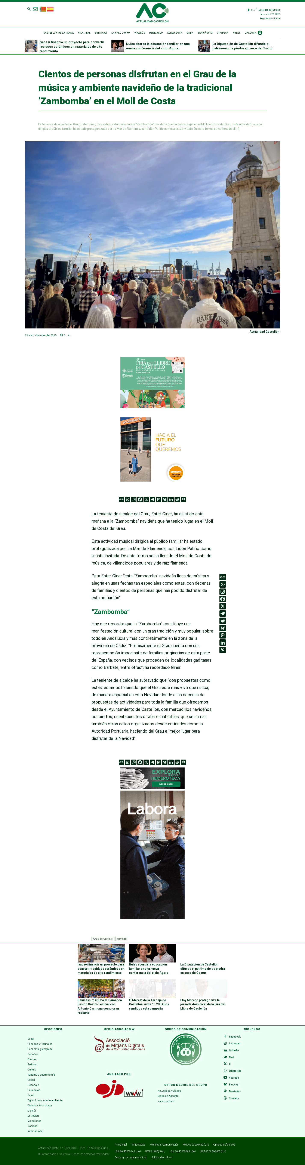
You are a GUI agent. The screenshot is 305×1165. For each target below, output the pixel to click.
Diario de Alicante (168, 1096)
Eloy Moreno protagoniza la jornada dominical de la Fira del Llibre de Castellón (202, 1004)
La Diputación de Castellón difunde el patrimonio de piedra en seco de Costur (202, 968)
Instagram (235, 1043)
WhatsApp (235, 1070)
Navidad (122, 938)
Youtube (234, 1077)
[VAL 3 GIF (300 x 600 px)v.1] (152, 855)
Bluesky (233, 1084)
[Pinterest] (183, 499)
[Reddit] (177, 499)
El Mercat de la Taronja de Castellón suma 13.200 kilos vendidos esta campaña (149, 1004)
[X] (146, 499)
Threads (234, 1098)
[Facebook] (140, 499)
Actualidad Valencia (170, 1090)
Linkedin (234, 1050)
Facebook (235, 1036)
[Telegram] (152, 499)
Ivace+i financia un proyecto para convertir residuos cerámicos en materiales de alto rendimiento (72, 46)
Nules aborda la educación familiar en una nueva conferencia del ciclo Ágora (148, 968)
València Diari (166, 1101)
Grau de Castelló (103, 938)
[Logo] (152, 13)
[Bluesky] (164, 499)
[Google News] (121, 499)
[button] (29, 9)
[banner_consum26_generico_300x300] (152, 449)
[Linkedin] (171, 499)
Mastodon (235, 1091)
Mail (231, 1057)
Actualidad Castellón (264, 331)
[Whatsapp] (127, 499)
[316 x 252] (152, 382)
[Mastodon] (158, 499)
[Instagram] (133, 499)
